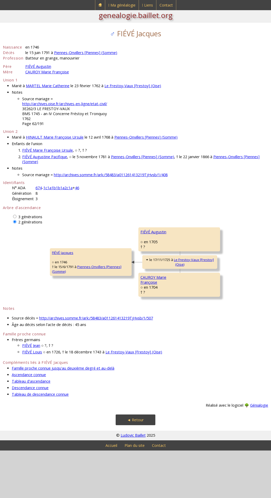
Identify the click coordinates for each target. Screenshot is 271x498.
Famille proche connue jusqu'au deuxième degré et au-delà (63, 415)
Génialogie (259, 452)
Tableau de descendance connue (40, 441)
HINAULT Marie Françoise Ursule (55, 137)
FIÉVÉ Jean (31, 392)
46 (77, 187)
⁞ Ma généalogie (122, 5)
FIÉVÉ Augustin (38, 66)
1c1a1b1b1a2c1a (58, 187)
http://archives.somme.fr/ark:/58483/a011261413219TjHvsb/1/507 (96, 365)
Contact (166, 5)
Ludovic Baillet (133, 482)
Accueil (111, 492)
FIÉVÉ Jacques (17, 276)
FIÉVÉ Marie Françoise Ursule (47, 150)
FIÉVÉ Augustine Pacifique (44, 156)
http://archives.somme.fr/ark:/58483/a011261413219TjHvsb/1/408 (111, 174)
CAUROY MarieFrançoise (107, 312)
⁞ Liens (147, 5)
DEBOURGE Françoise (202, 325)
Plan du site (135, 492)
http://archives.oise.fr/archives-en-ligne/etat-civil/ (64, 103)
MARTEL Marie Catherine (47, 85)
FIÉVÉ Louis (32, 399)
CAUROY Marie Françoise (47, 71)
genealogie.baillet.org (136, 15)
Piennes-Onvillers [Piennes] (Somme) (85, 52)
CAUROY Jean (195, 294)
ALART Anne (194, 263)
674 (39, 187)
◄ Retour (135, 467)
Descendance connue (30, 435)
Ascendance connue (29, 422)
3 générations (30, 216)
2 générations (30, 222)
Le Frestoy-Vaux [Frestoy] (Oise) (132, 85)
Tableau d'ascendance (31, 428)
